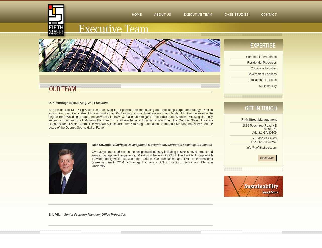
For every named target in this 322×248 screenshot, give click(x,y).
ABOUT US (162, 14)
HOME (137, 14)
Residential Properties (262, 62)
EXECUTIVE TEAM (198, 14)
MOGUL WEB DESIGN (252, 238)
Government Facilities (262, 74)
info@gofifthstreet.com (262, 147)
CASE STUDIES (237, 14)
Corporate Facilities (264, 68)
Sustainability (268, 86)
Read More (267, 157)
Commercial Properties (261, 57)
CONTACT (269, 14)
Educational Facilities (262, 80)
